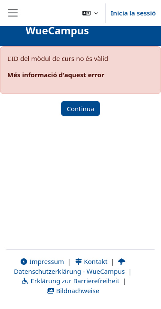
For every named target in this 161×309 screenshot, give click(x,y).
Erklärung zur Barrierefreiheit (70, 280)
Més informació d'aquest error (55, 74)
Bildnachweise (72, 290)
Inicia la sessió (133, 13)
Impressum (42, 261)
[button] (90, 13)
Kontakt (91, 261)
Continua (80, 108)
